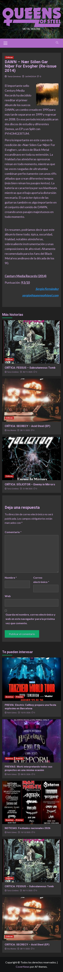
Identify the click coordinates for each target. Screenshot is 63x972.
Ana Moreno (11, 430)
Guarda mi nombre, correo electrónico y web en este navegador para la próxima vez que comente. (30, 619)
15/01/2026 (25, 713)
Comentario (13, 532)
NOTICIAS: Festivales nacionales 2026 (27, 828)
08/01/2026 (25, 774)
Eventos (9, 697)
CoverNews (23, 966)
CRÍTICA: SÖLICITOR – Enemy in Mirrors (30, 484)
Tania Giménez (14, 76)
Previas (19, 697)
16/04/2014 (30, 76)
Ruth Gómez (12, 712)
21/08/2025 (27, 489)
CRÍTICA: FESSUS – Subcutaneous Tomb (30, 367)
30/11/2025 (27, 372)
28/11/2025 (25, 430)
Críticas (9, 57)
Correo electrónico (41, 579)
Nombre (11, 577)
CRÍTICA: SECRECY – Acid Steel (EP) (27, 426)
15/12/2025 (25, 832)
